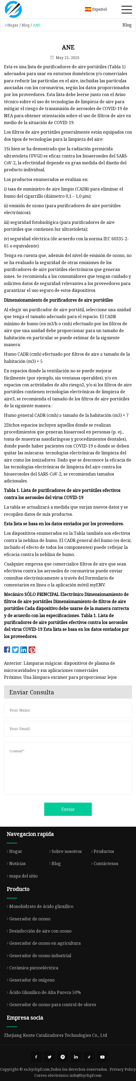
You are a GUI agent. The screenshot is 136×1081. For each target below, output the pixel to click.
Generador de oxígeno (29, 980)
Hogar (13, 25)
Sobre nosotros (64, 851)
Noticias (15, 863)
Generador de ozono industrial (37, 955)
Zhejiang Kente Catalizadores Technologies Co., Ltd (55, 1035)
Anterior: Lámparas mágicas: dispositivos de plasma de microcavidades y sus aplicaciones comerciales (59, 666)
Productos (101, 851)
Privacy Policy (123, 1069)
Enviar (68, 809)
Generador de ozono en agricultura (42, 943)
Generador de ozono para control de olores (50, 1004)
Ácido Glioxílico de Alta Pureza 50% (42, 992)
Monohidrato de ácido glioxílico (38, 906)
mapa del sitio (21, 876)
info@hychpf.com (86, 1075)
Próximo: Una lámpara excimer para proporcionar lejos (60, 677)
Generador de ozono (27, 919)
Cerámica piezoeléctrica (31, 968)
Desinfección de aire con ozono (37, 931)
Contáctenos (103, 863)
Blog (26, 25)
